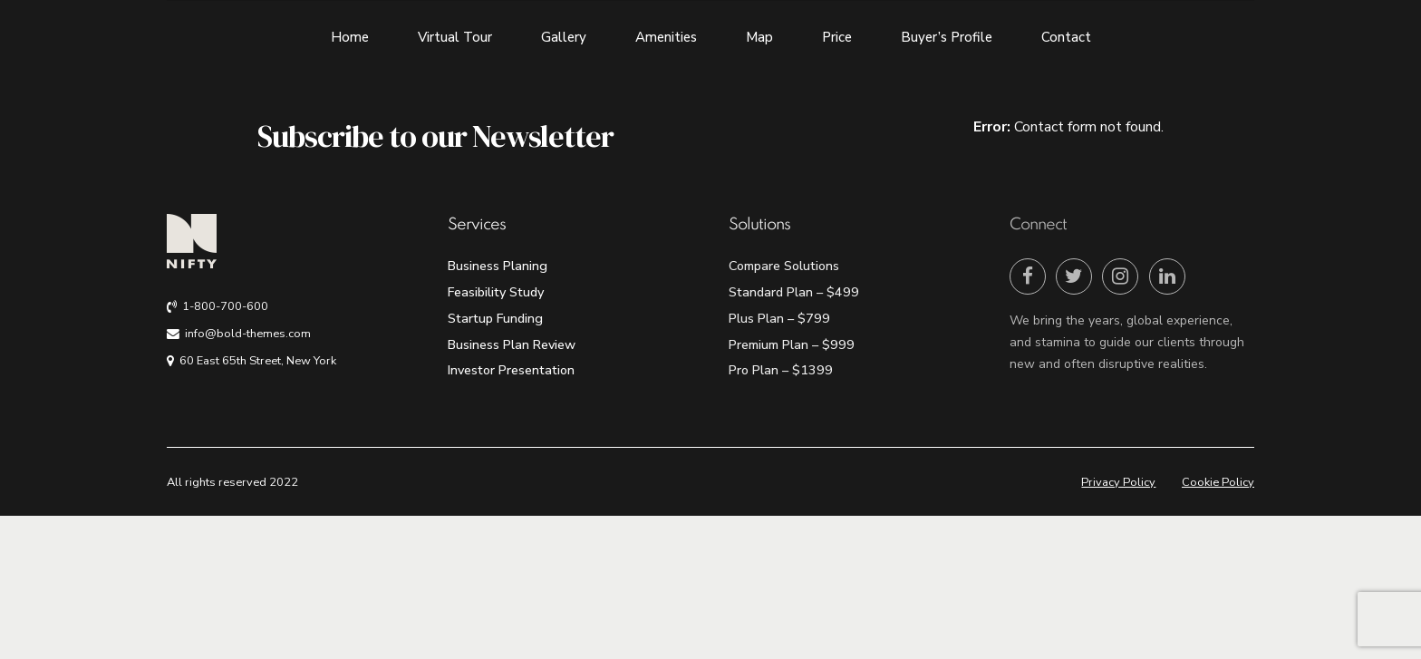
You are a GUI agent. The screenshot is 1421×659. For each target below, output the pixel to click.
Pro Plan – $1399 (781, 370)
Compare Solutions (784, 266)
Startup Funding (495, 318)
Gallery (563, 37)
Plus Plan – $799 (779, 318)
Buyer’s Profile (946, 37)
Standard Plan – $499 (794, 292)
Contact (1066, 37)
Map (759, 37)
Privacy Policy (1118, 482)
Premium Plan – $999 (792, 344)
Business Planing (497, 266)
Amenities (666, 37)
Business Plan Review (511, 344)
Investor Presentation (511, 370)
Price (837, 37)
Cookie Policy (1218, 482)
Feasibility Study (496, 292)
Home (350, 37)
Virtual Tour (455, 37)
